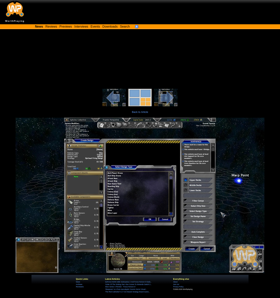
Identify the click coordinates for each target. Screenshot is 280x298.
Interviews (81, 26)
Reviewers (80, 287)
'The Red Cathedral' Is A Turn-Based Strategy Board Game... (127, 292)
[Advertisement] (140, 59)
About (175, 282)
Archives (79, 284)
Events (95, 26)
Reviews (51, 26)
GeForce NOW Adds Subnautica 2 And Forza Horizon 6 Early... (128, 282)
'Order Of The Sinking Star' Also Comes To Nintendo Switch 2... (128, 284)
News (78, 282)
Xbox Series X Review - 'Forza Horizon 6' (120, 287)
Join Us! (176, 284)
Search (125, 26)
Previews (66, 26)
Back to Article (140, 112)
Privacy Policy (178, 287)
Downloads (110, 26)
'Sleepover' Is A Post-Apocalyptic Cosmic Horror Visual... (126, 289)
